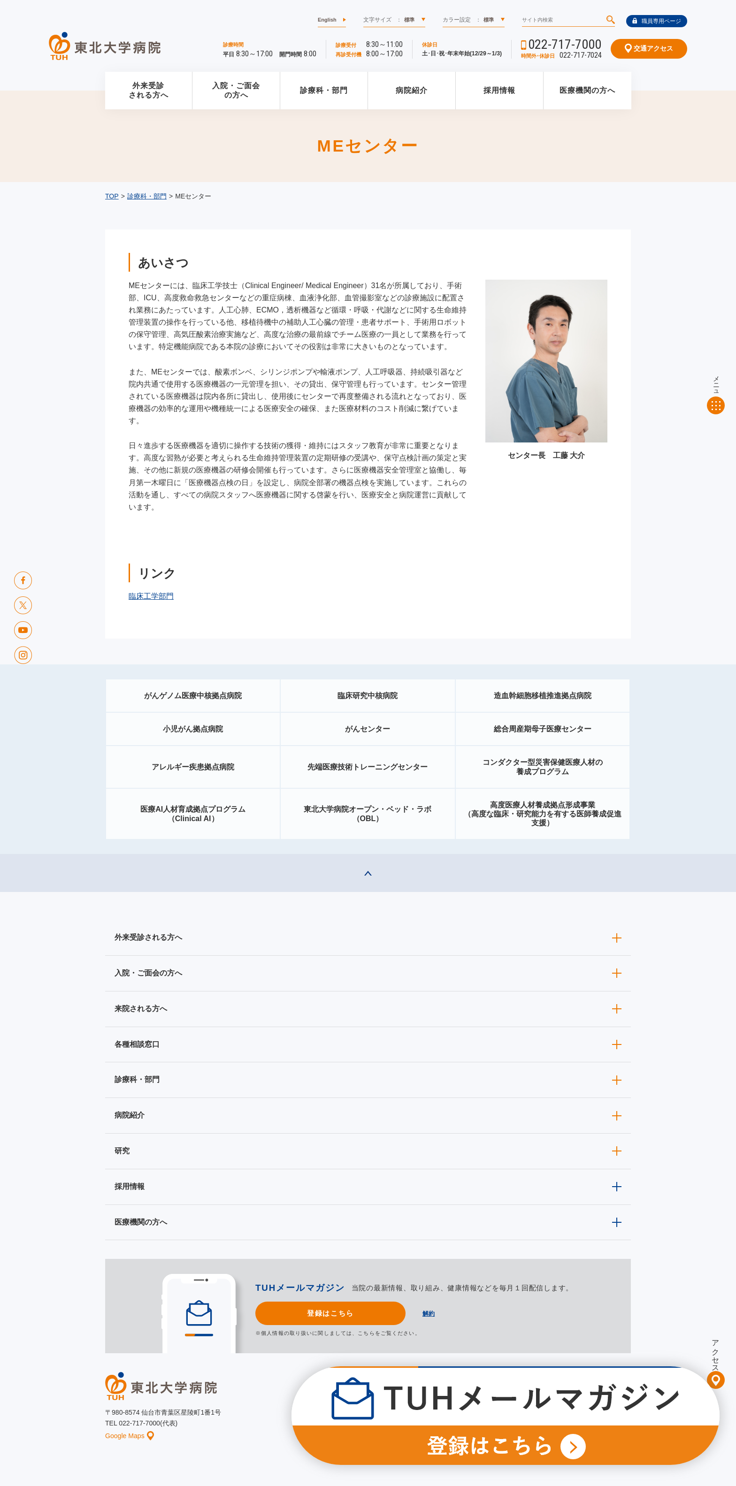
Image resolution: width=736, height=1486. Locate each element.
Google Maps (129, 1436)
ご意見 (538, 1419)
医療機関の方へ (587, 90)
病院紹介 (412, 90)
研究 (122, 1151)
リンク (622, 1419)
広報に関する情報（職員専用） (468, 1404)
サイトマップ (581, 1419)
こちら (366, 1333)
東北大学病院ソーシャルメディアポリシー (577, 1404)
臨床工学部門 (151, 596)
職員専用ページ (656, 21)
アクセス (716, 1352)
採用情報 (499, 90)
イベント (373, 1419)
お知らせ (333, 1419)
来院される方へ (141, 1009)
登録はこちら (330, 1313)
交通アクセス (649, 48)
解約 (428, 1313)
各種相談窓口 (137, 1044)
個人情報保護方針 (491, 1419)
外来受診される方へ (149, 90)
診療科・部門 (324, 90)
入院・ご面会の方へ (236, 90)
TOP (112, 196)
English (327, 20)
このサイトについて (426, 1419)
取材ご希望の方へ (389, 1404)
